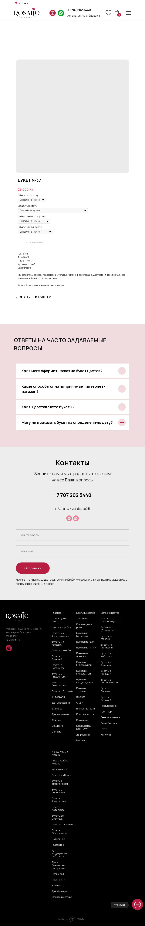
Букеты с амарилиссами (60, 782)
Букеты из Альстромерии (60, 634)
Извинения (58, 879)
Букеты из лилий (86, 647)
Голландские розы (59, 620)
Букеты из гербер (62, 650)
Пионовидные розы (84, 626)
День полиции (60, 714)
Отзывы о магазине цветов (110, 620)
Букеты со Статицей (58, 817)
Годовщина (58, 844)
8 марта (80, 697)
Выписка (57, 708)
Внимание (82, 720)
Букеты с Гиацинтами (59, 675)
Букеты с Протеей (62, 691)
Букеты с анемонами (58, 791)
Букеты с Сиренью (106, 690)
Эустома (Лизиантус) (108, 629)
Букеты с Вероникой (58, 666)
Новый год (58, 874)
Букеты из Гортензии (82, 634)
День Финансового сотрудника (59, 865)
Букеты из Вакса (61, 775)
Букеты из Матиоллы (107, 646)
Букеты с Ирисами (106, 672)
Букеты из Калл (85, 641)
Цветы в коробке (61, 627)
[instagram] (69, 518)
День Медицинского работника (60, 853)
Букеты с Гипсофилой (83, 672)
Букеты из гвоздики (58, 643)
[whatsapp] (76, 518)
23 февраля (83, 734)
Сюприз (56, 731)
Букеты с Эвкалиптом (59, 684)
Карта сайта (13, 639)
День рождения (61, 702)
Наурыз (80, 740)
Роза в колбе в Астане (60, 762)
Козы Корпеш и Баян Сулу (84, 727)
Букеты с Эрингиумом (59, 832)
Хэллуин (106, 734)
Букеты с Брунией (57, 658)
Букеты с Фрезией (62, 824)
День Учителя (109, 723)
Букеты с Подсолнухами (109, 681)
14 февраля (58, 697)
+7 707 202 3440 (79, 10)
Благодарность (85, 714)
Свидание (57, 725)
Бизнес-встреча (85, 708)
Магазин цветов (110, 612)
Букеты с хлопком (81, 690)
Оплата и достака (62, 897)
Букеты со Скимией (106, 699)
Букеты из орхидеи (82, 655)
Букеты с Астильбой (58, 809)
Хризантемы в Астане (60, 753)
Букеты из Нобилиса (106, 655)
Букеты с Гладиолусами (84, 681)
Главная (57, 612)
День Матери (59, 891)
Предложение (108, 705)
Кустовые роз (59, 769)
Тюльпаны (82, 618)
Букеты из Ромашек (106, 664)
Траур (104, 729)
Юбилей (56, 885)
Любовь (56, 720)
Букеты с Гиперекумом (84, 664)
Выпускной (58, 839)
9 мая (79, 702)
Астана (23, 3)
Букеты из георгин (106, 638)
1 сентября (107, 711)
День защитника (110, 717)
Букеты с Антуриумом (59, 800)
